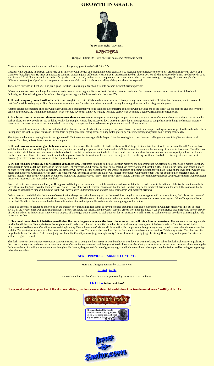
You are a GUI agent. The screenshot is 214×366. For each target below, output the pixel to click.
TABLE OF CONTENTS (120, 256)
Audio (112, 270)
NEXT (82, 256)
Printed (102, 270)
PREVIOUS (95, 256)
